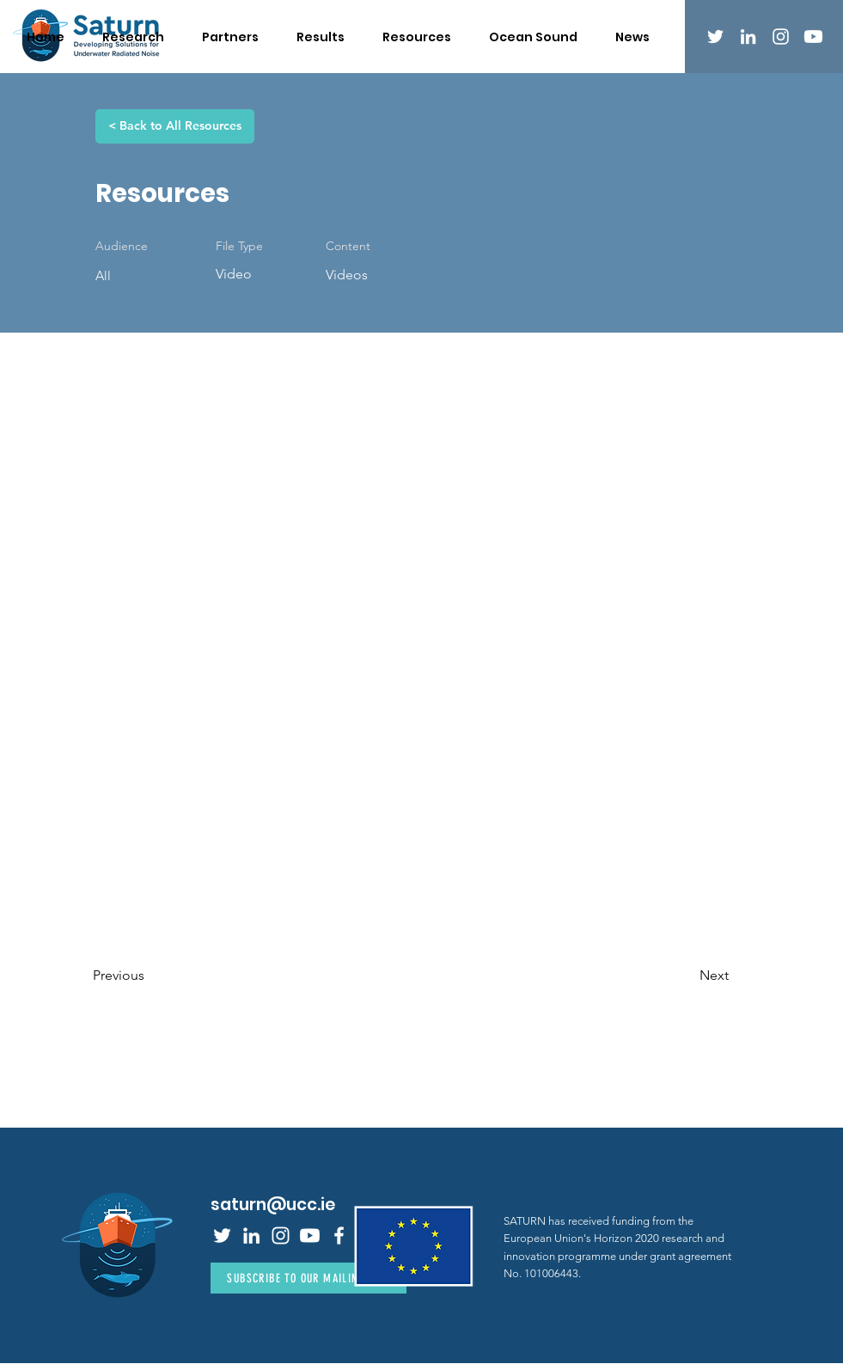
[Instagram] (780, 36)
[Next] (686, 975)
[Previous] (149, 975)
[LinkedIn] (748, 36)
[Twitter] (715, 36)
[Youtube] (813, 36)
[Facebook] (339, 1235)
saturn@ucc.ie (273, 1204)
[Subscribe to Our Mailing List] (308, 1278)
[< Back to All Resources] (174, 126)
